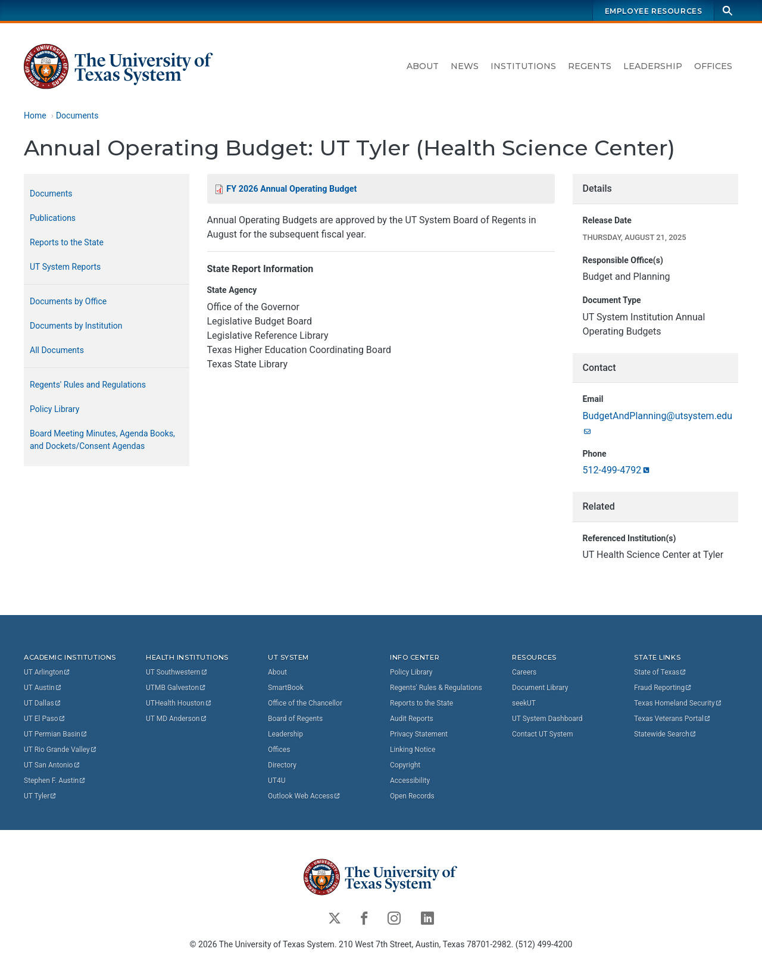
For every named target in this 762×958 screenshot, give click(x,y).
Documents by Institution (76, 325)
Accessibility (410, 780)
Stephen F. (55, 780)
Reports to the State (67, 242)
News (465, 66)
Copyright (405, 764)
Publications (53, 218)
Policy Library (54, 409)
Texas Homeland (678, 702)
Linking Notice (412, 749)
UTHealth (179, 702)
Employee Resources (653, 11)
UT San (52, 764)
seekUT (524, 702)
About (423, 66)
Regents (589, 66)
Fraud (663, 687)
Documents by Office (68, 301)
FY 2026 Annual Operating (291, 189)
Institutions (523, 66)
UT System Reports (65, 267)
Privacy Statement (419, 733)
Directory (282, 764)
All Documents (57, 350)
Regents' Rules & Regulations (436, 687)
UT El (44, 718)
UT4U (276, 780)
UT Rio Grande (61, 749)
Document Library (540, 687)
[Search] (727, 10)
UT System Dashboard (547, 718)
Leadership (652, 66)
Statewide (665, 733)
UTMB (176, 687)
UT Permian (56, 733)
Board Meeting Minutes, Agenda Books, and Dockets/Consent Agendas (102, 440)
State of (660, 671)
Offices (713, 66)
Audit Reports (411, 718)
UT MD (176, 718)
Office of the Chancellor (305, 702)
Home (35, 115)
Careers (524, 671)
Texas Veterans (672, 718)
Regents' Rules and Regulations (88, 384)
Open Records (412, 795)
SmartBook (286, 687)
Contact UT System (542, 733)
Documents (77, 115)
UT (47, 671)
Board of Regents (295, 718)
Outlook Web (304, 795)
